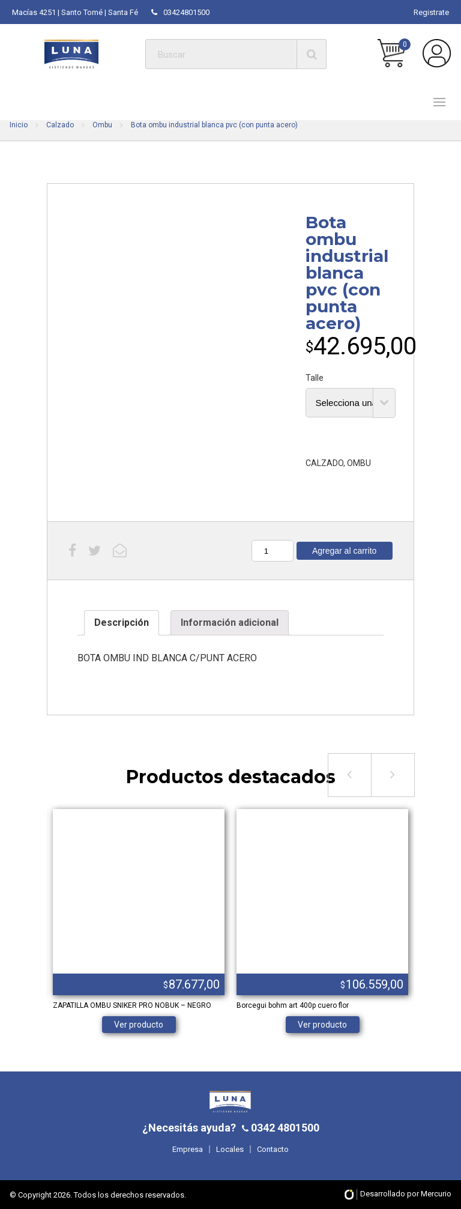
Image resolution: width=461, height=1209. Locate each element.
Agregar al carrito (344, 551)
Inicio (19, 125)
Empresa (187, 1149)
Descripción (121, 622)
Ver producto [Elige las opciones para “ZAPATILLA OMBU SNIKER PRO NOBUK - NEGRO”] (138, 1024)
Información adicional (230, 622)
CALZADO (324, 463)
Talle (315, 378)
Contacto (273, 1149)
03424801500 (180, 12)
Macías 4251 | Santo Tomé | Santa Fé (75, 12)
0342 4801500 (284, 1127)
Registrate (431, 12)
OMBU (359, 463)
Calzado (60, 125)
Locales (230, 1149)
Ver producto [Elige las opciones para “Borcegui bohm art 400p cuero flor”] (322, 1024)
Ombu (102, 125)
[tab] (121, 622)
